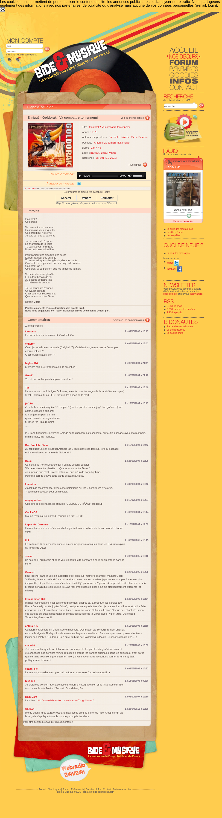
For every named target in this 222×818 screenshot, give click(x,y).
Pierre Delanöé (139, 137)
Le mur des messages (178, 253)
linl (27, 540)
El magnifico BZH (35, 599)
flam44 (29, 375)
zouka (28, 556)
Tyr (27, 387)
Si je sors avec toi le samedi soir (183, 161)
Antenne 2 (100, 142)
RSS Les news (174, 306)
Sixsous (30, 681)
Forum (65, 789)
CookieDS (31, 512)
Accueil (42, 789)
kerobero (30, 331)
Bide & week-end (183, 210)
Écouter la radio (183, 221)
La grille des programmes (180, 229)
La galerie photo (175, 333)
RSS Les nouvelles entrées (181, 309)
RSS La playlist (175, 312)
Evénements (77, 789)
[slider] (105, 176)
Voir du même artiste (132, 117)
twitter (173, 263)
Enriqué (34, 117)
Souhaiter (107, 198)
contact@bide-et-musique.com (98, 792)
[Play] (80, 176)
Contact (107, 789)
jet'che (29, 403)
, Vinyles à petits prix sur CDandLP (87, 203)
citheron (30, 343)
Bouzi (28, 461)
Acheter (66, 198)
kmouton (30, 484)
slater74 (30, 645)
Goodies (90, 789)
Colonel (30, 572)
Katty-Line (174, 167)
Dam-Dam (31, 696)
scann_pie (31, 668)
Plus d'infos (135, 164)
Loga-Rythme (108, 152)
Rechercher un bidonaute (180, 326)
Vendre (86, 198)
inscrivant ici (196, 294)
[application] (111, 175)
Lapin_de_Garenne (36, 524)
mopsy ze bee (33, 500)
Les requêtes (173, 235)
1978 (94, 132)
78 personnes (30, 188)
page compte (170, 294)
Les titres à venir (175, 232)
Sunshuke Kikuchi (119, 137)
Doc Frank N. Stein (36, 445)
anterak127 (32, 626)
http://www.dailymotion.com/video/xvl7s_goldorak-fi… (66, 700)
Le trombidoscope (176, 329)
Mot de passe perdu (27, 54)
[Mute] (130, 176)
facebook (174, 269)
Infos (98, 789)
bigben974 (31, 363)
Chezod (30, 709)
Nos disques (54, 789)
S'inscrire (10, 54)
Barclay (95, 152)
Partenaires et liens (123, 789)
